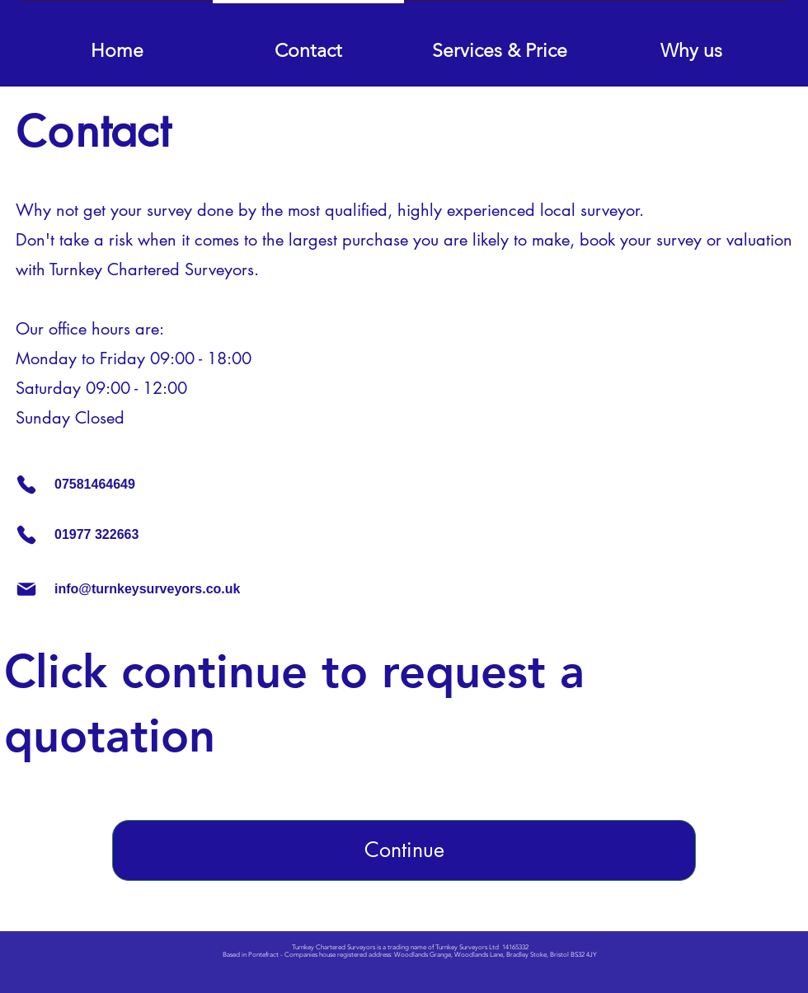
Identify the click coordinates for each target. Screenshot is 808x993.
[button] (499, 43)
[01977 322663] (87, 535)
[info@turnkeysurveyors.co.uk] (219, 589)
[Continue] (404, 850)
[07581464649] (158, 484)
